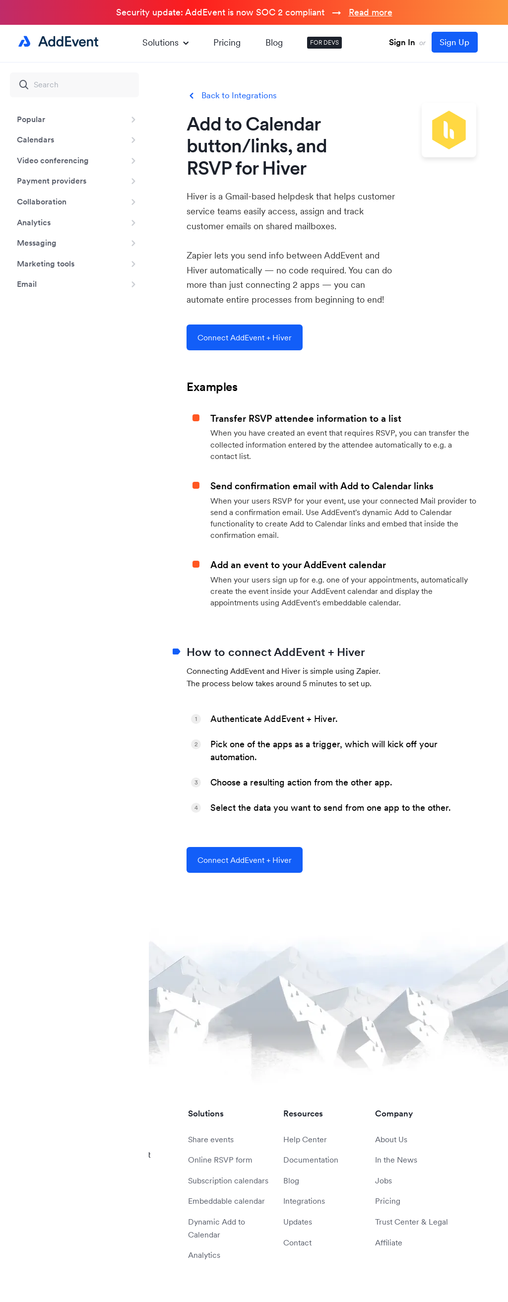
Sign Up (454, 42)
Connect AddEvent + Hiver (244, 337)
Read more (370, 12)
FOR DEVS (324, 42)
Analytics (34, 222)
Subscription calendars (228, 1180)
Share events (211, 1139)
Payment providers (51, 181)
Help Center (305, 1139)
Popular (31, 119)
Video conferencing (53, 160)
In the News (396, 1160)
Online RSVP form (220, 1160)
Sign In (402, 42)
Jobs (383, 1180)
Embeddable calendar (226, 1201)
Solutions (165, 42)
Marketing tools (45, 263)
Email (27, 284)
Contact (297, 1242)
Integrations (304, 1201)
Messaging (37, 243)
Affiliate (388, 1242)
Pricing (227, 42)
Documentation (310, 1160)
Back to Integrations (239, 95)
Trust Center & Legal (411, 1222)
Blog (274, 42)
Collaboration (41, 201)
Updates (297, 1222)
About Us (391, 1139)
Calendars (35, 139)
